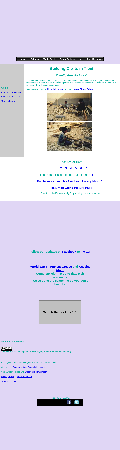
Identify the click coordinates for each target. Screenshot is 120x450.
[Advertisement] (26, 31)
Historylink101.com (55, 89)
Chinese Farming (9, 101)
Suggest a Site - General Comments (29, 367)
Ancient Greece (61, 266)
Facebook (69, 251)
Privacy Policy (7, 377)
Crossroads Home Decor (36, 372)
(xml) (14, 381)
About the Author (24, 377)
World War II (39, 266)
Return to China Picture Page (71, 187)
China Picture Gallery (10, 97)
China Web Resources (11, 92)
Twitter (86, 251)
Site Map (5, 381)
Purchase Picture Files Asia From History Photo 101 (71, 181)
